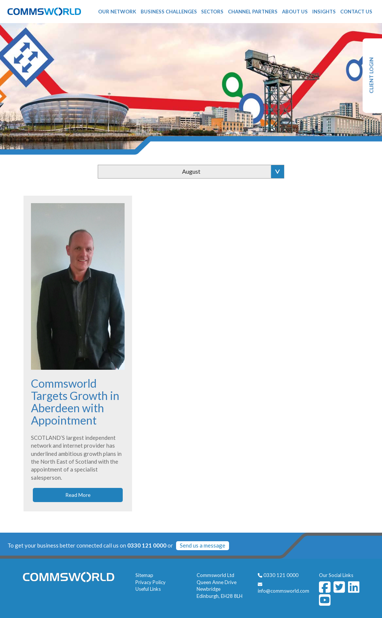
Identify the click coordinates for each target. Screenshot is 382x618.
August (191, 171)
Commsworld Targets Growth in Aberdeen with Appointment (75, 401)
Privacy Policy (150, 582)
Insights (324, 12)
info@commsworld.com (283, 591)
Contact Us (356, 12)
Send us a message (202, 545)
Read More (78, 495)
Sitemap (144, 575)
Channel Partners (253, 12)
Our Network (117, 12)
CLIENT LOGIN (371, 75)
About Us (295, 12)
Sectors (212, 12)
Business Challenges (169, 12)
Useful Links (148, 589)
